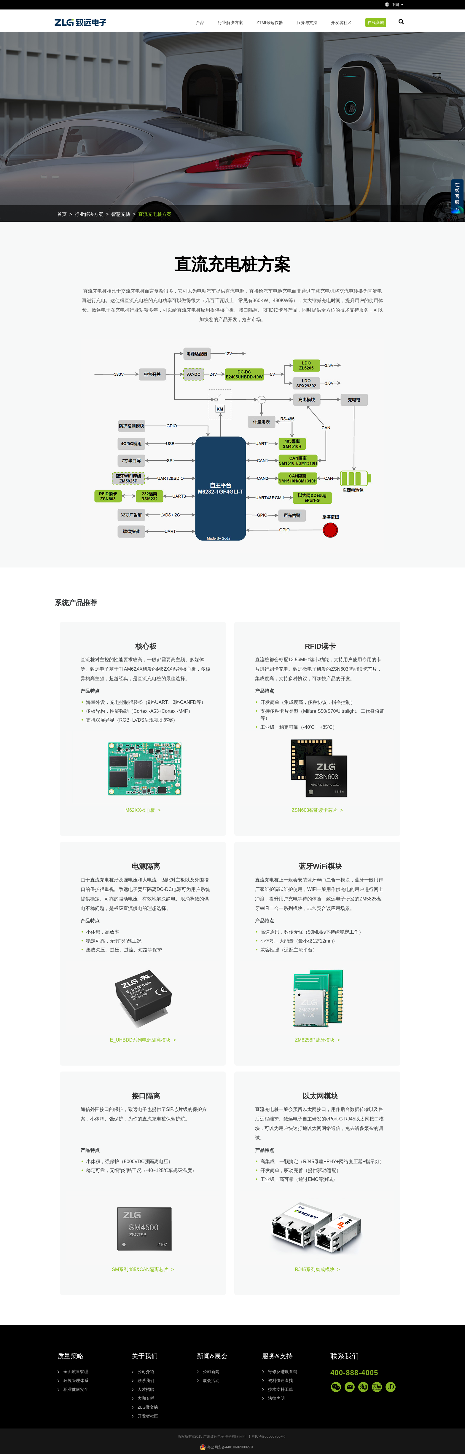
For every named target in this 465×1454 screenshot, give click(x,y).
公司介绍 (146, 1371)
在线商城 (375, 22)
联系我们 (146, 1380)
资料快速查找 (280, 1380)
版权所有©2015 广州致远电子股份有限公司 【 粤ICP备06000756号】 (233, 1436)
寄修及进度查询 (282, 1371)
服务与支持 (307, 22)
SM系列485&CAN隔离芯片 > (143, 1269)
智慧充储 (120, 214)
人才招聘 (146, 1389)
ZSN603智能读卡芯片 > (317, 810)
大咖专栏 (146, 1398)
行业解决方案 (230, 22)
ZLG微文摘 (148, 1407)
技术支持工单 (280, 1389)
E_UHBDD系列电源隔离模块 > (143, 1039)
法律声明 (276, 1398)
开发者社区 (341, 22)
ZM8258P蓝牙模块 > (317, 1039)
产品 (200, 22)
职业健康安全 (75, 1389)
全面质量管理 (75, 1371)
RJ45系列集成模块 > (317, 1269)
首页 (62, 214)
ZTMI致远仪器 (270, 22)
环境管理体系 (75, 1380)
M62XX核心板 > (143, 810)
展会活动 (211, 1380)
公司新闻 (211, 1371)
